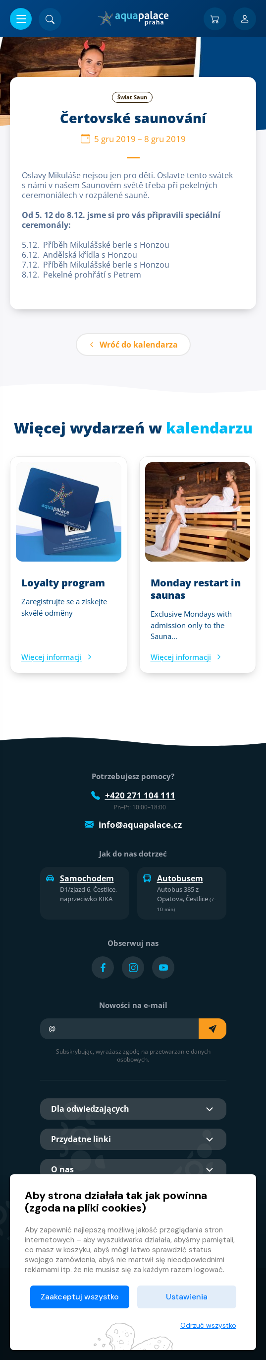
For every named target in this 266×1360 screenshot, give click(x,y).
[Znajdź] (50, 19)
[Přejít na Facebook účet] (103, 967)
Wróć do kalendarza (133, 344)
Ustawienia (187, 1296)
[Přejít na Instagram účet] (133, 967)
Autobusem (173, 878)
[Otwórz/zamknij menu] (21, 19)
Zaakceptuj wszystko (80, 1296)
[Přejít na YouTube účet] (163, 967)
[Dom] (133, 18)
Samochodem (80, 878)
